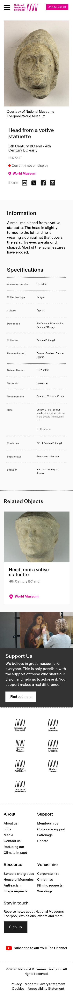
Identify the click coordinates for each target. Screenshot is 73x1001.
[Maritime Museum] (53, 746)
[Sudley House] (53, 766)
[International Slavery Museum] (20, 746)
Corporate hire (48, 874)
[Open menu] (7, 7)
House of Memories (19, 879)
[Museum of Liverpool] (20, 725)
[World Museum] (53, 725)
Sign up (15, 927)
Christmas (45, 879)
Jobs (7, 829)
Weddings (45, 891)
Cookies (18, 988)
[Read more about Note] (51, 420)
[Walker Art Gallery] (20, 766)
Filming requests (50, 885)
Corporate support (51, 829)
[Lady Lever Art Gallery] (20, 787)
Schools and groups (19, 874)
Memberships (47, 823)
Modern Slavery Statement (45, 984)
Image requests (16, 891)
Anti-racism (12, 885)
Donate (42, 841)
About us (11, 823)
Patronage (45, 835)
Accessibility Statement (46, 988)
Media (8, 835)
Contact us (12, 841)
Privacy (16, 984)
